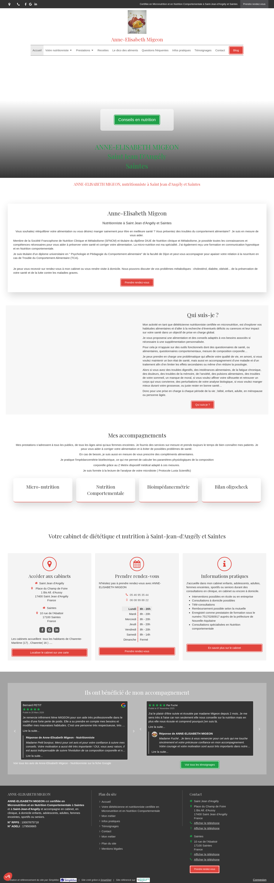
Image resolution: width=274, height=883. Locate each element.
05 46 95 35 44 (139, 594)
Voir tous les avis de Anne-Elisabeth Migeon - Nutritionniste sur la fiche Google (62, 763)
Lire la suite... (31, 730)
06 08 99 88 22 (139, 600)
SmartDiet (106, 880)
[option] (74, 730)
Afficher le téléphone (207, 823)
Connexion (259, 879)
